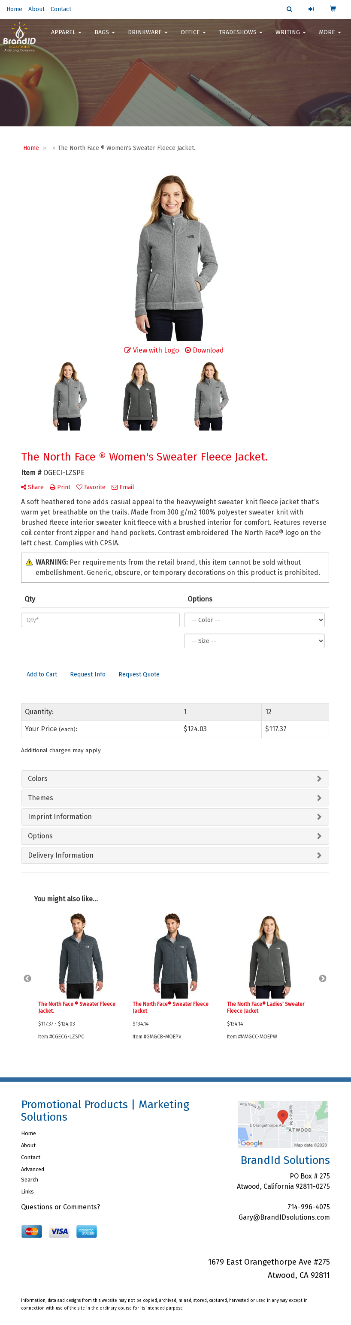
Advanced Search (32, 1174)
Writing (290, 34)
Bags (104, 34)
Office (193, 34)
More (330, 34)
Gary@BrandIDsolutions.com (284, 1217)
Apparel (66, 34)
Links (27, 1191)
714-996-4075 (308, 1207)
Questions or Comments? (60, 1207)
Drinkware (148, 34)
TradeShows (241, 34)
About (36, 9)
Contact (61, 9)
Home (14, 9)
